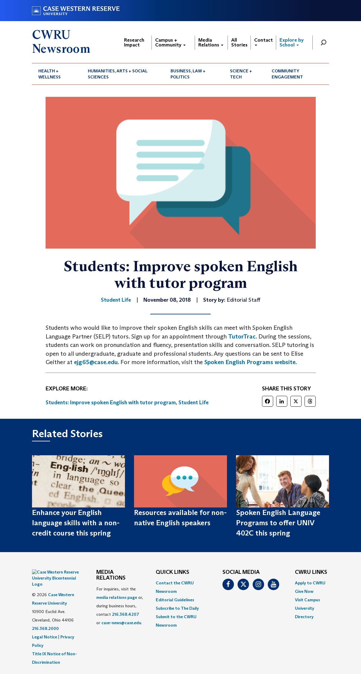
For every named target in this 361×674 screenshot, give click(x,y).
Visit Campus (307, 599)
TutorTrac (242, 336)
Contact (263, 41)
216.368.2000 (45, 613)
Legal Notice (44, 622)
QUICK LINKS (172, 572)
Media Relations (210, 42)
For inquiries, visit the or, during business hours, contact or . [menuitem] (119, 605)
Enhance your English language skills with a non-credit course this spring (76, 523)
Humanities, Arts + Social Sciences (118, 74)
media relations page (116, 597)
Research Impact (134, 42)
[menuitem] (56, 73)
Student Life (193, 402)
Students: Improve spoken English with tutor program (111, 402)
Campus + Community (170, 42)
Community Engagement (287, 74)
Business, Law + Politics (188, 74)
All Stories (239, 42)
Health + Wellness (49, 74)
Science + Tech (241, 74)
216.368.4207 (125, 614)
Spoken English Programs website (250, 362)
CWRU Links (311, 572)
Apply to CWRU (310, 583)
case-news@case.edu (121, 622)
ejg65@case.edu (96, 362)
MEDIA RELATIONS (111, 575)
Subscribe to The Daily (177, 608)
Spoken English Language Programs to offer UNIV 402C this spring (278, 523)
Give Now (304, 591)
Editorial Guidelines (175, 599)
